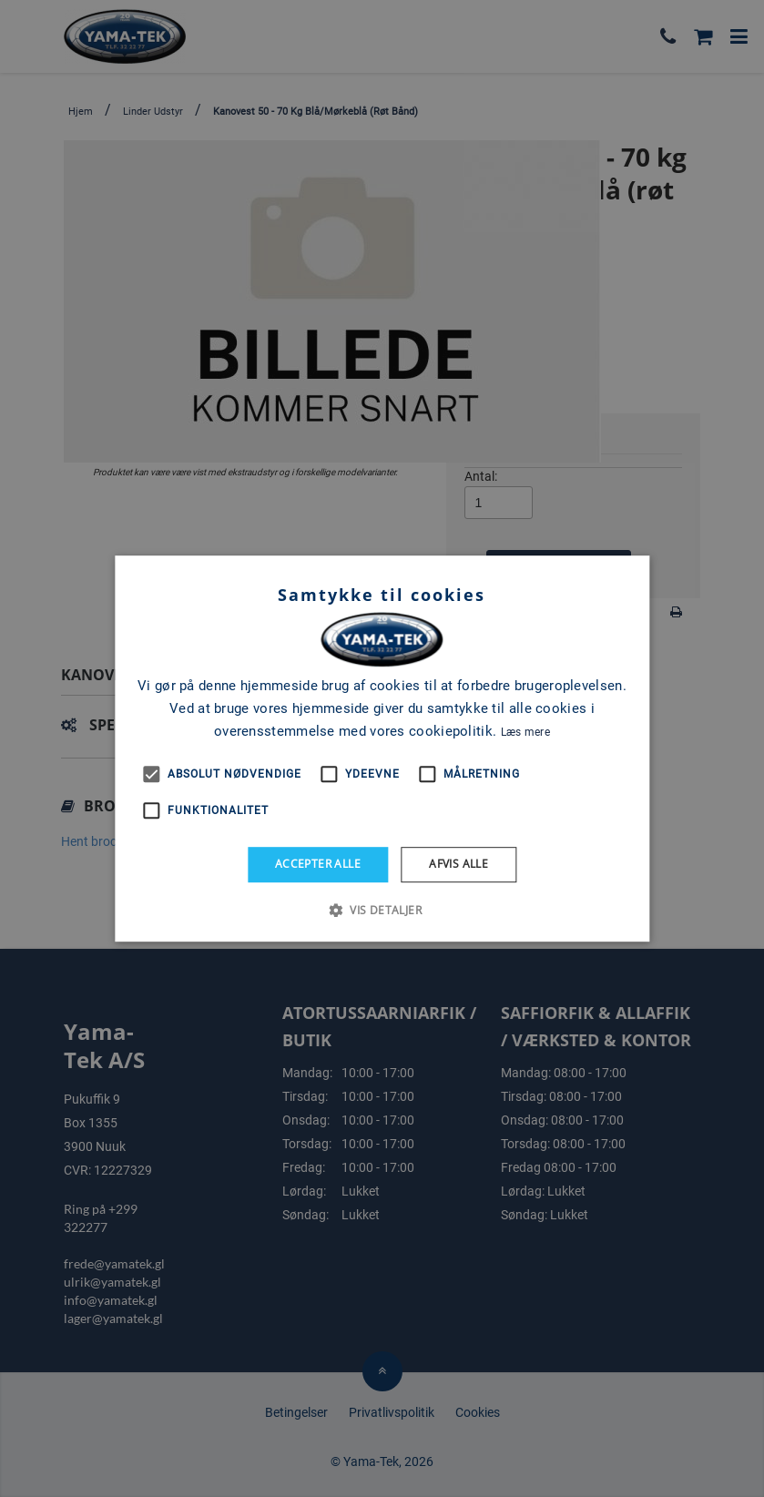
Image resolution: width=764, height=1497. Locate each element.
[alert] (382, 748)
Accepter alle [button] (318, 863)
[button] (382, 910)
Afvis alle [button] (458, 863)
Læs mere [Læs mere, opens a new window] (525, 732)
